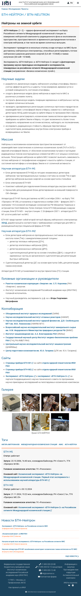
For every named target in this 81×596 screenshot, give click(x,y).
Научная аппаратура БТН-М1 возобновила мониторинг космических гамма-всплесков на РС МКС (39, 549)
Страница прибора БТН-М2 (18, 369)
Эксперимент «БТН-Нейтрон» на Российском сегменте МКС (25, 526)
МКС (61, 444)
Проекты (24, 9)
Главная (5, 9)
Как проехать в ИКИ (17, 587)
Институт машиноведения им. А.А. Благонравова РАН (31, 334)
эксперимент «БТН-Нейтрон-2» (52, 376)
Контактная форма (48, 577)
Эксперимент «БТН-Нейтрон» (20, 376)
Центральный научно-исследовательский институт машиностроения (38, 344)
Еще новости (71, 556)
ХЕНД (4, 223)
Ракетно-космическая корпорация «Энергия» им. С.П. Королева (36, 283)
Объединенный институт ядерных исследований (29, 313)
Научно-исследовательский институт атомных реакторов (33, 317)
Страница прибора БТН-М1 (18, 363)
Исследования (14, 9)
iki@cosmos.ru (48, 573)
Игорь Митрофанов (11, 444)
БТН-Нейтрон (71, 444)
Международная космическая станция (39, 444)
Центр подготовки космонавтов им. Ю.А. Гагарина (29, 350)
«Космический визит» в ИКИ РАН (14, 534)
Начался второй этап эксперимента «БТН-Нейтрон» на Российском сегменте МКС (33, 542)
